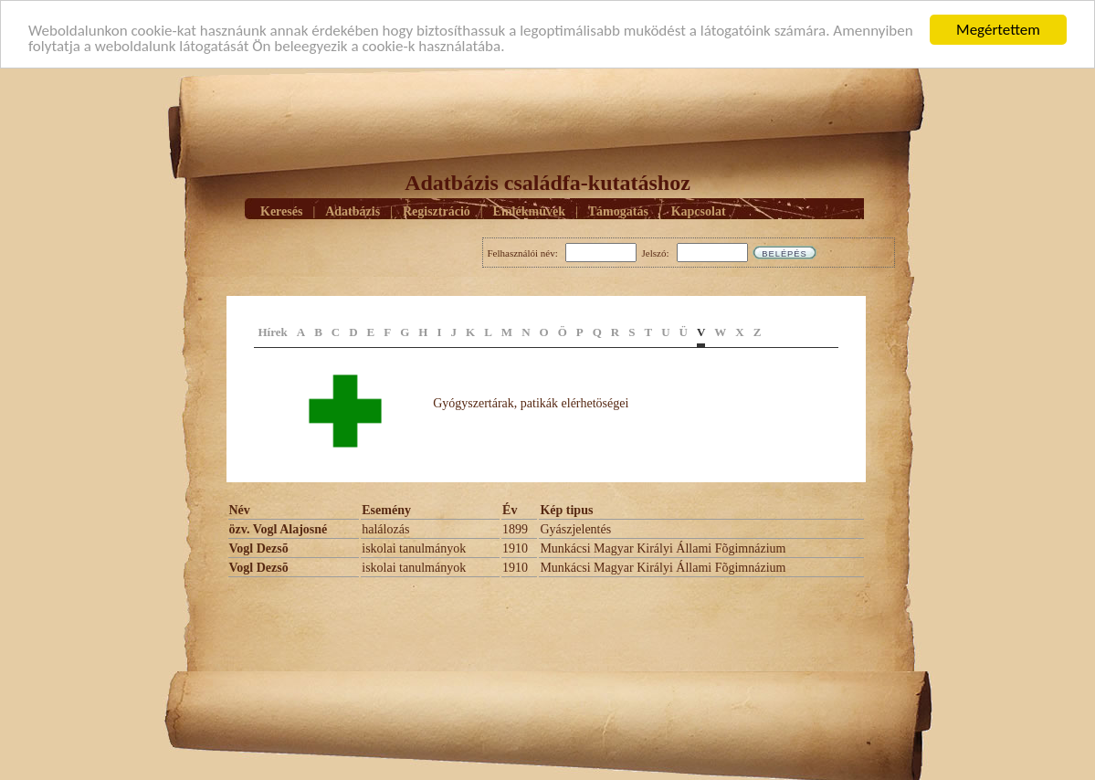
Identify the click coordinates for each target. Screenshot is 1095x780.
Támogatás (618, 210)
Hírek (273, 332)
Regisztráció (436, 210)
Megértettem (998, 29)
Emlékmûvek (529, 210)
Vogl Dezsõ (259, 548)
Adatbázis (352, 210)
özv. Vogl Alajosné (278, 529)
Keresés (281, 210)
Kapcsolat (698, 210)
